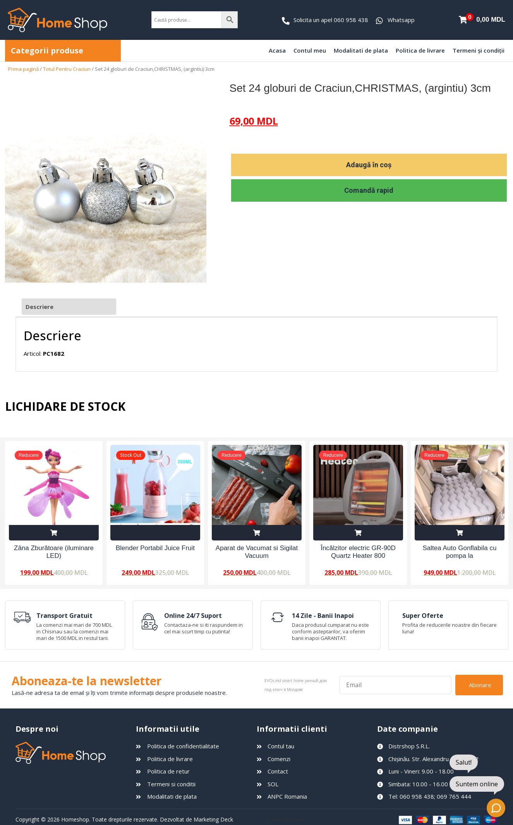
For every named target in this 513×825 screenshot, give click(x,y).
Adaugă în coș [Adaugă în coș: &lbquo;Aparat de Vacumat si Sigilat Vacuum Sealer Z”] (257, 532)
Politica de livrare (420, 50)
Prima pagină (23, 68)
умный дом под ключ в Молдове (336, 819)
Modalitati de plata (361, 50)
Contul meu (309, 50)
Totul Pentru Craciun (67, 68)
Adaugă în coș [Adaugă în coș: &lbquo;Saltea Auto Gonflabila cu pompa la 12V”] (459, 532)
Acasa (277, 50)
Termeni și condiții (478, 50)
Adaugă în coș (368, 165)
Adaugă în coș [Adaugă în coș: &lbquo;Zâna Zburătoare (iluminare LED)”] (54, 532)
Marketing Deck (213, 819)
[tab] (69, 307)
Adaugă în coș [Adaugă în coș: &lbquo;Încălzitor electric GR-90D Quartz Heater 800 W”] (358, 532)
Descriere (39, 306)
